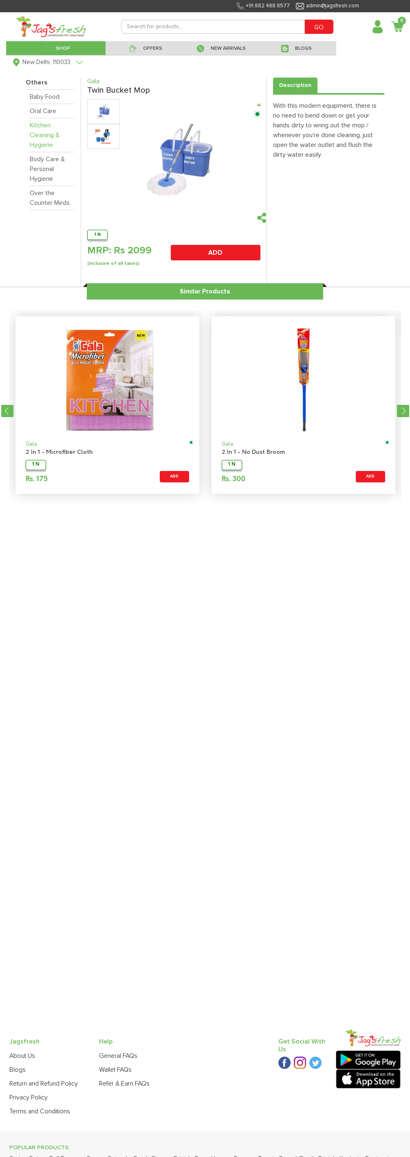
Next (403, 411)
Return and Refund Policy (43, 1083)
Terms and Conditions (39, 1111)
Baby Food (45, 96)
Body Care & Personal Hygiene (47, 169)
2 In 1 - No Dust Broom (253, 452)
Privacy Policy (28, 1097)
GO (319, 27)
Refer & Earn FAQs (124, 1083)
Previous (7, 411)
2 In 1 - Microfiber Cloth (59, 452)
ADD (215, 252)
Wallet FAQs (115, 1069)
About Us (22, 1056)
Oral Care (43, 111)
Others (37, 82)
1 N (97, 234)
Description (295, 85)
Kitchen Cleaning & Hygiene (45, 135)
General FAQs (118, 1056)
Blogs (17, 1069)
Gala (31, 444)
